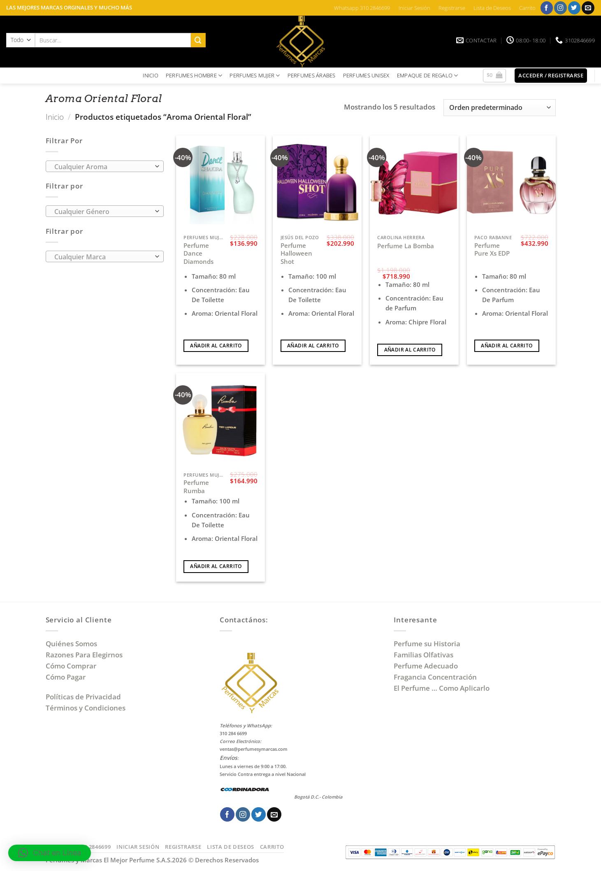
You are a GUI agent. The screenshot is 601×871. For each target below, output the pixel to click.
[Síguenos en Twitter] (574, 7)
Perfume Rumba (196, 487)
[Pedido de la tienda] (499, 107)
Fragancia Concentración (436, 677)
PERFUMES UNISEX (366, 75)
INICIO (150, 75)
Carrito (527, 8)
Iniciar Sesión (414, 8)
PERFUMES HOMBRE (194, 75)
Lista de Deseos (492, 8)
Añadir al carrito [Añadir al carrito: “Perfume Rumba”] (215, 566)
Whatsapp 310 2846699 (362, 8)
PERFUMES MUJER (255, 75)
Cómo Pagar (66, 677)
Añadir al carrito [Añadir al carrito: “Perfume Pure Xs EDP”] (506, 345)
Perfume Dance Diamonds (198, 253)
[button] (494, 76)
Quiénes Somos (73, 643)
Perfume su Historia (427, 643)
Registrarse (452, 8)
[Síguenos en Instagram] (560, 7)
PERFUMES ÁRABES (312, 75)
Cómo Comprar (72, 666)
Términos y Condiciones (85, 708)
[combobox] (105, 166)
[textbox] (102, 166)
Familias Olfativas (423, 654)
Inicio (55, 116)
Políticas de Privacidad (83, 696)
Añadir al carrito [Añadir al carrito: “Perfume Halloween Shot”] (313, 345)
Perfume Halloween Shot (296, 253)
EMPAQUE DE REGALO (427, 75)
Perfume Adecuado (426, 666)
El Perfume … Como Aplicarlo (442, 688)
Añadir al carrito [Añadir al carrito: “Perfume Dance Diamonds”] (215, 345)
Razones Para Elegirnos (86, 654)
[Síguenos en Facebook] (547, 7)
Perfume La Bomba (405, 246)
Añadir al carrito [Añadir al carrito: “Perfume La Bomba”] (410, 349)
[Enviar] (198, 40)
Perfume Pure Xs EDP (492, 250)
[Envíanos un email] (588, 7)
